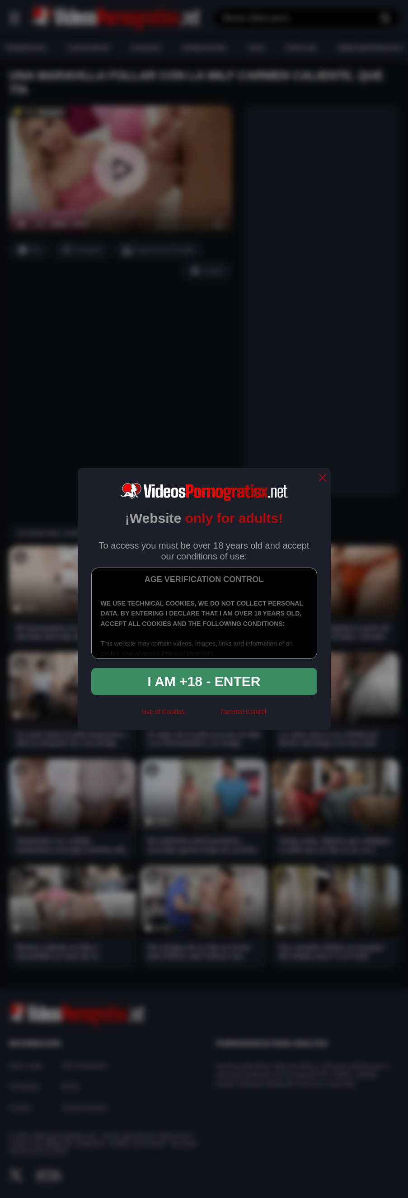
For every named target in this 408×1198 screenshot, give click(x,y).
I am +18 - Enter (204, 681)
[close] (322, 478)
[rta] (202, 715)
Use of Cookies (163, 711)
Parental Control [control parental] (243, 711)
